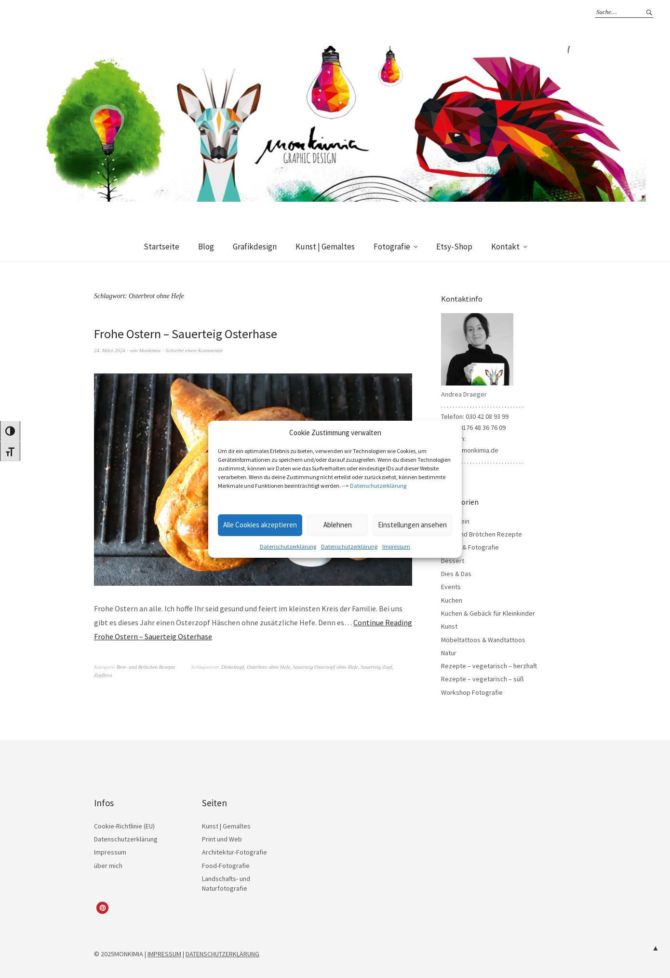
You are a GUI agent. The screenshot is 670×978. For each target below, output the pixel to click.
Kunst (449, 626)
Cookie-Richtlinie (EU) (124, 826)
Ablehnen (337, 524)
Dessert (452, 560)
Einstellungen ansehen (412, 524)
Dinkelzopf (232, 667)
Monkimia (150, 350)
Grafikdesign (255, 246)
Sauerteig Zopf (376, 667)
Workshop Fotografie (472, 692)
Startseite (161, 246)
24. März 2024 (109, 350)
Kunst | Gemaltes (325, 246)
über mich (108, 865)
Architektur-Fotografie (234, 852)
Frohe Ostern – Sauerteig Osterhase (185, 334)
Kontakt (505, 246)
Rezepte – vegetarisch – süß (482, 679)
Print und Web (222, 839)
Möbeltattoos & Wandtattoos (483, 639)
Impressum (396, 546)
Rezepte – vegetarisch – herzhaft (489, 665)
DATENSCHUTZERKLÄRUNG (222, 954)
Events (451, 586)
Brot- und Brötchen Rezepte (146, 667)
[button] (102, 908)
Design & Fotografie (470, 547)
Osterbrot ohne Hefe (268, 667)
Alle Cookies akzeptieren (260, 524)
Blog (206, 246)
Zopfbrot (103, 675)
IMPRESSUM (164, 954)
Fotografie (392, 246)
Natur (448, 652)
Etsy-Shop (454, 246)
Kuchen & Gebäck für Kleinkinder (488, 613)
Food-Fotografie (226, 865)
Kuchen (451, 600)
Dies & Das (456, 573)
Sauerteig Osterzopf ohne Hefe (325, 667)
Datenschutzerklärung (378, 485)
